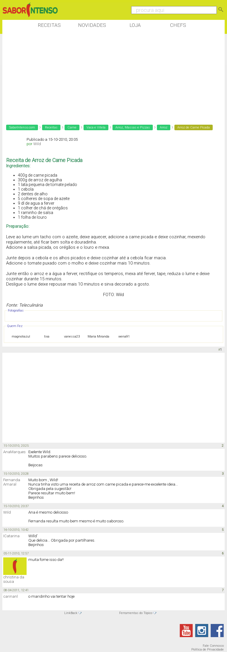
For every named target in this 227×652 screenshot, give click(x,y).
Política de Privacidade (207, 649)
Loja (135, 25)
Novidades (92, 25)
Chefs (178, 25)
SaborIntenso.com (22, 127)
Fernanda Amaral (11, 482)
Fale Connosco (213, 646)
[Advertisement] (108, 76)
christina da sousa (13, 579)
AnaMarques (14, 452)
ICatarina (11, 536)
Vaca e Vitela (95, 127)
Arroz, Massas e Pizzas (132, 127)
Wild (37, 144)
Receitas (49, 25)
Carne (72, 127)
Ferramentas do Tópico (135, 613)
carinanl (10, 596)
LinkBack (70, 613)
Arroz (163, 127)
